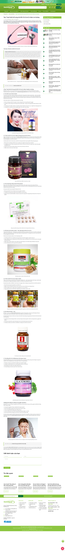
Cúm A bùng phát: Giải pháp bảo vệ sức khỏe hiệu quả (24, 484)
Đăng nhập (47, 4)
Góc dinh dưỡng (46, 19)
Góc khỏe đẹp (46, 21)
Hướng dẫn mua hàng (33, 502)
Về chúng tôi (52, 11)
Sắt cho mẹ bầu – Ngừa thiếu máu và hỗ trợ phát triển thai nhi (54, 86)
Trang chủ (6, 11)
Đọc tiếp (6, 491)
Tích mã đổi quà (34, 11)
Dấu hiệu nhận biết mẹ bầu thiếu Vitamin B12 (54, 82)
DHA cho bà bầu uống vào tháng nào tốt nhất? (54, 73)
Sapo (43, 526)
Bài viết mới (46, 28)
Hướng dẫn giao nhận (33, 506)
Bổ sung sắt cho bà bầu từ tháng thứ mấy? (54, 30)
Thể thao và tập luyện (43, 507)
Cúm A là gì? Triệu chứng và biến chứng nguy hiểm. (10, 484)
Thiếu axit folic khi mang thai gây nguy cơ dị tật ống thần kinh (54, 42)
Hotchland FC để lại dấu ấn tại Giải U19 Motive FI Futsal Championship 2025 (55, 90)
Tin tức (39, 11)
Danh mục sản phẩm (14, 11)
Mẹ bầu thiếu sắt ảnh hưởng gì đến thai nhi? (55, 34)
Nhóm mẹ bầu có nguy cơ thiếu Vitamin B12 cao (54, 38)
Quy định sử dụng (22, 507)
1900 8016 (59, 4)
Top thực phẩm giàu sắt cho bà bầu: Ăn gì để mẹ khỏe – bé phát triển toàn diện (54, 60)
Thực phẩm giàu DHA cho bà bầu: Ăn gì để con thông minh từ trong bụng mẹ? (54, 51)
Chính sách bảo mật (22, 502)
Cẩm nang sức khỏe (24, 11)
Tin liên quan (8, 473)
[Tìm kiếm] (45, 7)
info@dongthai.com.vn (8, 515)
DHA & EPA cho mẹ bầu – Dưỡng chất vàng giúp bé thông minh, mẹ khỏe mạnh (55, 77)
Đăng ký (43, 4)
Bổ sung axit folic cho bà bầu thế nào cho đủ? (54, 65)
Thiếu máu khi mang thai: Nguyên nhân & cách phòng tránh (54, 47)
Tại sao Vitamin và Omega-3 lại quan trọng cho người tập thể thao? (39, 484)
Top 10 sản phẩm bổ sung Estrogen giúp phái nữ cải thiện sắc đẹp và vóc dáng (54, 484)
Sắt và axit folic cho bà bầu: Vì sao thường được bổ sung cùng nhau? (55, 69)
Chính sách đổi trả (22, 506)
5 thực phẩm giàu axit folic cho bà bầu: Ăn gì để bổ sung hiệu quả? (54, 56)
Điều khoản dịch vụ (32, 507)
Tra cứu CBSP (45, 11)
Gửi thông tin (7, 467)
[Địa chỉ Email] (13, 496)
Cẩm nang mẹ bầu (47, 23)
